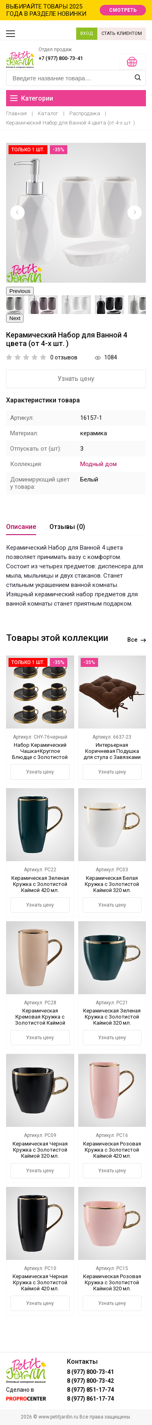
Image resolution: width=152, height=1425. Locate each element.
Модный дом (98, 464)
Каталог (48, 113)
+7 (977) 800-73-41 (61, 58)
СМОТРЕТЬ (123, 10)
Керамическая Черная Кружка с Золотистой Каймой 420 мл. (40, 1282)
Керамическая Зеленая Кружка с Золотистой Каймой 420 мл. (40, 884)
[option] (76, 213)
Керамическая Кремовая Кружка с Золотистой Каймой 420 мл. (40, 1020)
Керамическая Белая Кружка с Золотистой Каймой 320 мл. (112, 884)
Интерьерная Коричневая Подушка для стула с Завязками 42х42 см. (112, 754)
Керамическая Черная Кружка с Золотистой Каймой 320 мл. (40, 1150)
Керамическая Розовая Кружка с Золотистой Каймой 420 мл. (112, 1150)
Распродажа (84, 113)
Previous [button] (19, 291)
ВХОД (86, 33)
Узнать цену (76, 379)
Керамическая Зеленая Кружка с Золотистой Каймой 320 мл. (112, 1017)
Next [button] (14, 318)
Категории (31, 98)
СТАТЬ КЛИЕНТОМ (121, 33)
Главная (16, 113)
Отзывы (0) (67, 527)
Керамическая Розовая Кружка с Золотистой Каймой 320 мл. (112, 1282)
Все (136, 639)
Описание (21, 527)
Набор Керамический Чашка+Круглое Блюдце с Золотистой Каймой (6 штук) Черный (40, 757)
